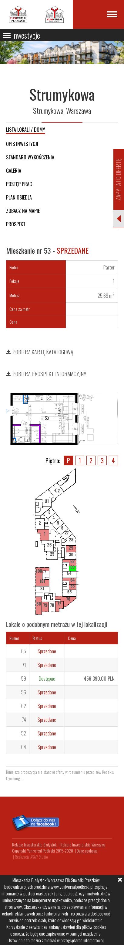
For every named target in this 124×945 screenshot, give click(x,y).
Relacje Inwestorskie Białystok (34, 845)
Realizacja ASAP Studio (31, 857)
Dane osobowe (87, 851)
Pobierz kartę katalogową (39, 352)
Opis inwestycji (22, 144)
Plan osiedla (19, 197)
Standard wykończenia (30, 157)
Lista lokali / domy (25, 129)
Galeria (13, 170)
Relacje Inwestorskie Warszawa (82, 845)
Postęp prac (19, 184)
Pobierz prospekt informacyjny (46, 374)
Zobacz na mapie (23, 210)
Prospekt (15, 224)
